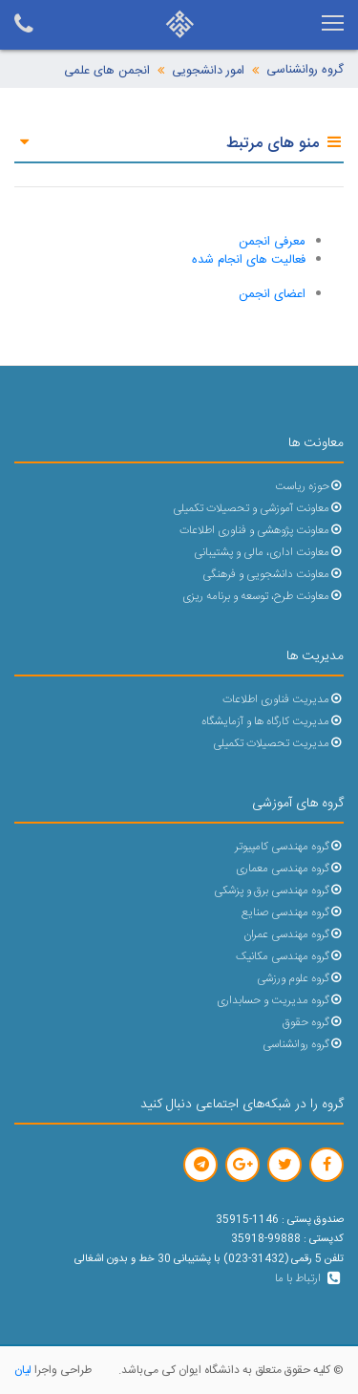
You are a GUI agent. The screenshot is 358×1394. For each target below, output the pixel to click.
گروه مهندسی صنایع (293, 913)
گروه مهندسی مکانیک (290, 957)
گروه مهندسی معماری (290, 869)
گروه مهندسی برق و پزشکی (279, 891)
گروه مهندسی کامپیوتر (289, 847)
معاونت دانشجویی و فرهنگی (273, 575)
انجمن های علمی (107, 71)
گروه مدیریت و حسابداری (280, 1001)
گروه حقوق (313, 1023)
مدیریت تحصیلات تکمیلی (278, 744)
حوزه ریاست (309, 487)
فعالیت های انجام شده (248, 259)
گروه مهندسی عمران (293, 935)
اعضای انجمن (272, 294)
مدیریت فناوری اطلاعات (283, 700)
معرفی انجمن (272, 241)
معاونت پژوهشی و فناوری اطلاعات (261, 531)
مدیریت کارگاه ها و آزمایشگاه (272, 722)
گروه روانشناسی (305, 70)
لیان (23, 1370)
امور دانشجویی (208, 71)
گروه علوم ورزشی (300, 979)
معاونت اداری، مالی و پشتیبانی (269, 553)
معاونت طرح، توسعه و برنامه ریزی (263, 597)
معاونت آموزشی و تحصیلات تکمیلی (258, 509)
